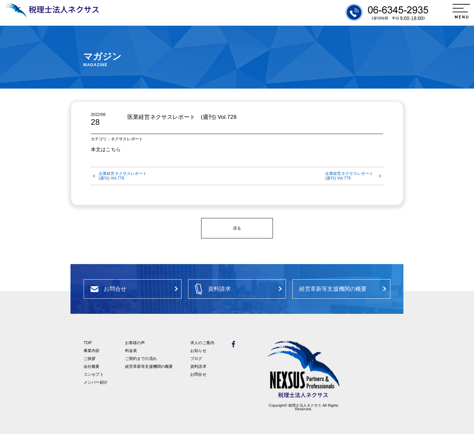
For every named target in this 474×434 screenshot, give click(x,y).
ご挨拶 (89, 359)
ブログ (196, 359)
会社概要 (92, 366)
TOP (88, 343)
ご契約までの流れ (141, 359)
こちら (113, 149)
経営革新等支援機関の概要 (149, 366)
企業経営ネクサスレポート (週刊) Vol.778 (124, 175)
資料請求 (198, 366)
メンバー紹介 (96, 382)
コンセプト (94, 374)
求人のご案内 (202, 343)
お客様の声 (135, 343)
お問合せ (198, 374)
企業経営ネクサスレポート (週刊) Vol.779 (351, 175)
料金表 (131, 351)
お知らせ (198, 351)
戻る (237, 228)
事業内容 (92, 351)
